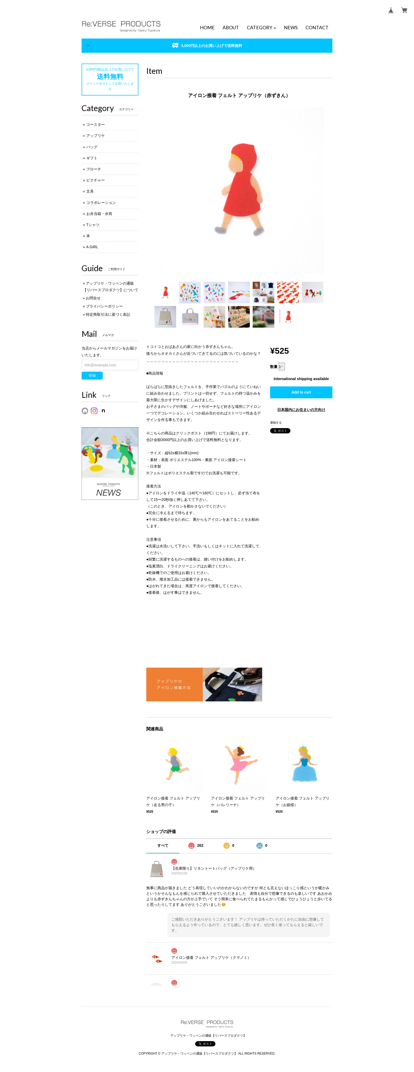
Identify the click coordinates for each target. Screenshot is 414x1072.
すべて (162, 845)
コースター (95, 124)
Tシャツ (93, 225)
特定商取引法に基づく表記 (108, 314)
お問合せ (93, 298)
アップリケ (95, 135)
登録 (92, 375)
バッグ (91, 147)
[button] (261, 28)
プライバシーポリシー (104, 306)
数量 (273, 367)
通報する (276, 422)
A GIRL (92, 247)
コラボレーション (101, 202)
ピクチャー (95, 180)
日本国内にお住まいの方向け (301, 410)
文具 (90, 191)
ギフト (91, 158)
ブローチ (93, 169)
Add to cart (301, 392)
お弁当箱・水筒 (99, 214)
